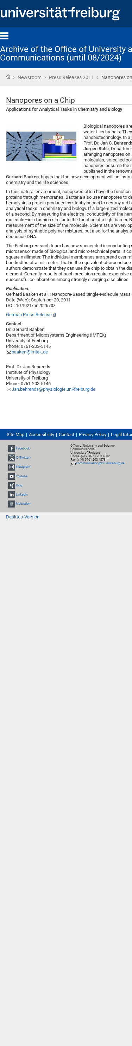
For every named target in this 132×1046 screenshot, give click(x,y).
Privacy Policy (92, 434)
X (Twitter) (23, 457)
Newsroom (30, 77)
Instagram (23, 466)
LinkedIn (22, 494)
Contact (66, 434)
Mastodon (23, 503)
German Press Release (29, 314)
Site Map (15, 434)
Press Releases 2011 (71, 77)
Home (8, 76)
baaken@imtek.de (30, 352)
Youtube (21, 476)
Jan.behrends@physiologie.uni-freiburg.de (53, 389)
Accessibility (41, 434)
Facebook (23, 448)
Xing (19, 485)
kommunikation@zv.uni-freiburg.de (100, 463)
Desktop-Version (22, 516)
